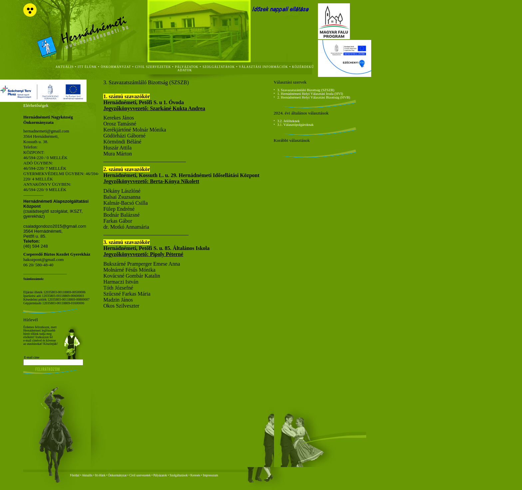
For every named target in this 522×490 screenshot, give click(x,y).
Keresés (195, 475)
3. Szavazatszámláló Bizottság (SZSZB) (305, 90)
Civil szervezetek (140, 475)
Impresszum (210, 475)
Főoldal (75, 475)
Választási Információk (263, 67)
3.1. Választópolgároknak (295, 124)
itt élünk (87, 67)
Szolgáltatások (178, 475)
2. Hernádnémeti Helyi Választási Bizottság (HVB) (313, 97)
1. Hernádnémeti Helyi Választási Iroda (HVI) (310, 94)
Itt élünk (100, 475)
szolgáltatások (218, 67)
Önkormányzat (117, 475)
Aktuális (87, 475)
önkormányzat (116, 67)
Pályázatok (187, 67)
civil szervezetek (153, 67)
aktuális (65, 67)
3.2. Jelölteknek (288, 121)
